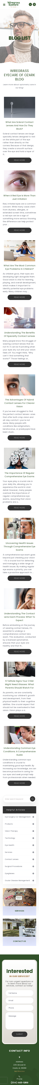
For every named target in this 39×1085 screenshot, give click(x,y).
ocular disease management (17, 880)
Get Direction (19, 1071)
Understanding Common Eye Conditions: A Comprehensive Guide (19, 751)
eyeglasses (9, 873)
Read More (19, 160)
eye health (9, 845)
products (9, 824)
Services (19, 910)
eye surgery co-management (18, 817)
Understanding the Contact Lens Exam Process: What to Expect (19, 617)
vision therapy (11, 831)
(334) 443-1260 (19, 1083)
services (8, 852)
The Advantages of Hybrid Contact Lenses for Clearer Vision (19, 403)
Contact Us (19, 941)
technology (10, 838)
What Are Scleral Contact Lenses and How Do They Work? (19, 125)
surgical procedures (13, 866)
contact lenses (11, 859)
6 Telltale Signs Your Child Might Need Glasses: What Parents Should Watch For (19, 684)
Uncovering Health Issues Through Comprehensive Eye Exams (19, 546)
